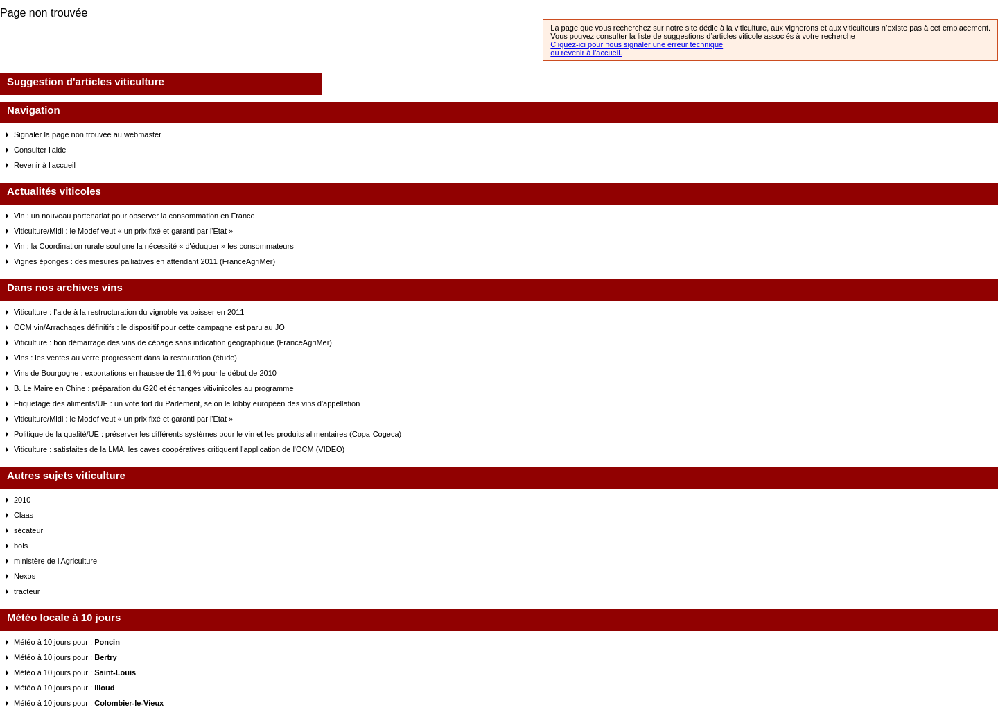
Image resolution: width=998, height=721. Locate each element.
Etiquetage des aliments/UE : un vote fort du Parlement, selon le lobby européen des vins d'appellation (187, 403)
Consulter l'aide (40, 150)
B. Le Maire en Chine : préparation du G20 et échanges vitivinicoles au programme (154, 388)
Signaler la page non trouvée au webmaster (87, 134)
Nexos (24, 576)
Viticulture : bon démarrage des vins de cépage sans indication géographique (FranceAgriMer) (173, 342)
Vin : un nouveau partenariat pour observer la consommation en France (134, 215)
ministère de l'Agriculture (55, 561)
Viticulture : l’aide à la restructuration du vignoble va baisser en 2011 (129, 312)
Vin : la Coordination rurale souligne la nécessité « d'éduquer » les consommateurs (154, 246)
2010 (22, 500)
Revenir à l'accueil (45, 165)
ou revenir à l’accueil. (586, 53)
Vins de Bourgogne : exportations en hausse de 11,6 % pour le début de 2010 (145, 373)
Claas (23, 515)
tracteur (27, 591)
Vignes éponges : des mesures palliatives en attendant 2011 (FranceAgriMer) (144, 261)
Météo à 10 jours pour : (67, 642)
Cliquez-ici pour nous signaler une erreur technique (636, 44)
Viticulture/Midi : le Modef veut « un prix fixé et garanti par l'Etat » (123, 231)
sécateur (28, 530)
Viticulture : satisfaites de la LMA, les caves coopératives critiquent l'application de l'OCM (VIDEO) (179, 449)
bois (21, 545)
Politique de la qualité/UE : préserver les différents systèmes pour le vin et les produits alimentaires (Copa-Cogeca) (207, 434)
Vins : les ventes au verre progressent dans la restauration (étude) (125, 358)
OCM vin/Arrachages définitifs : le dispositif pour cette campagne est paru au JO (149, 327)
